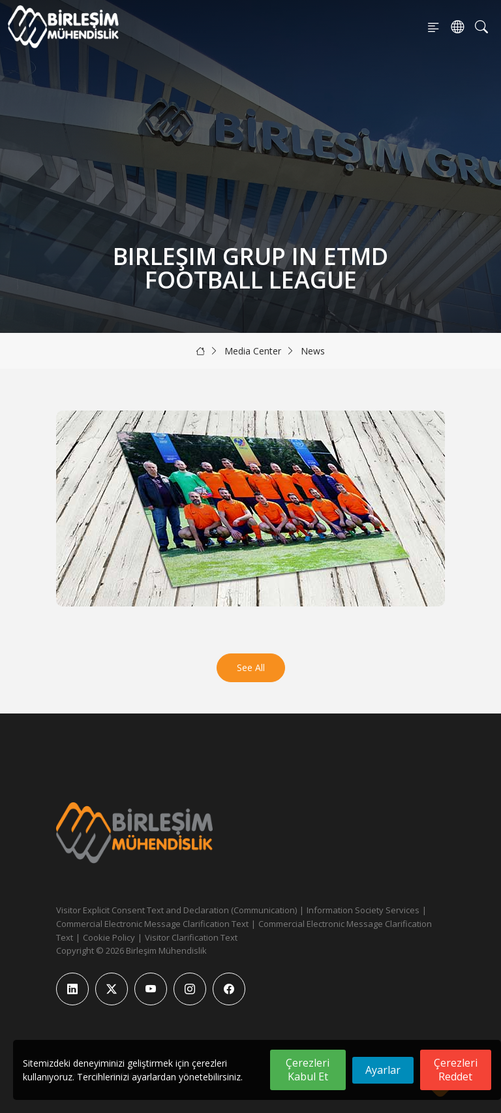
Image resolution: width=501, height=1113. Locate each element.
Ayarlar (383, 1070)
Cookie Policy (109, 937)
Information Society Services (363, 910)
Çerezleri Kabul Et (307, 1070)
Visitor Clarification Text (191, 937)
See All (251, 667)
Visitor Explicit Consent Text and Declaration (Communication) (176, 910)
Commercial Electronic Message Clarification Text (152, 924)
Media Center (252, 351)
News (313, 351)
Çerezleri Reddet (456, 1070)
